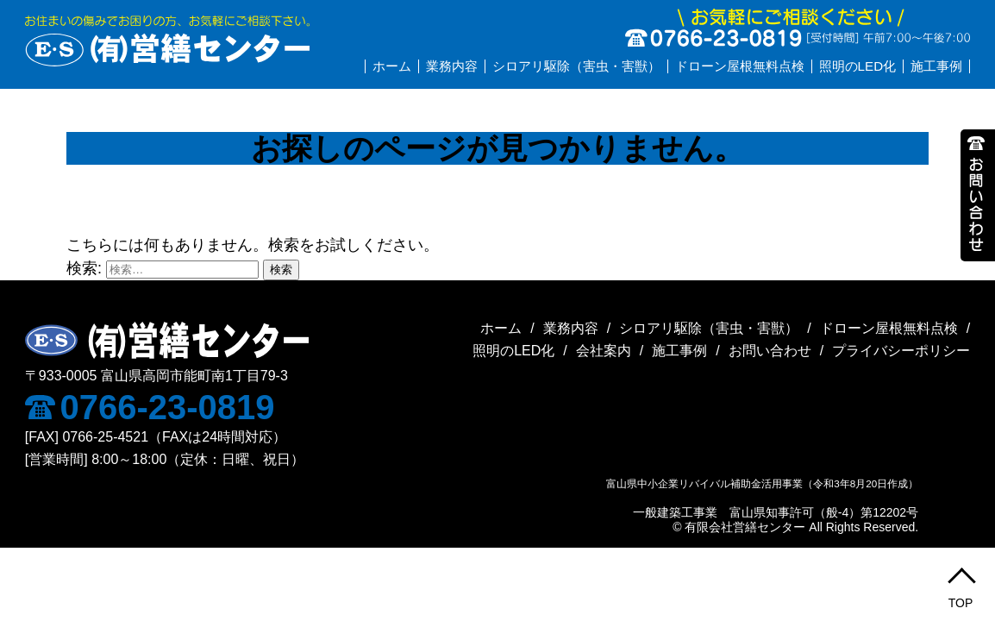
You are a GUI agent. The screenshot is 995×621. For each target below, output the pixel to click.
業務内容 (452, 66)
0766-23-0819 (150, 407)
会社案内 (603, 350)
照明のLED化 (858, 66)
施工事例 (936, 66)
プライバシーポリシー (901, 350)
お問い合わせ (770, 350)
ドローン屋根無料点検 (739, 66)
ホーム (391, 66)
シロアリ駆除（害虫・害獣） (576, 66)
